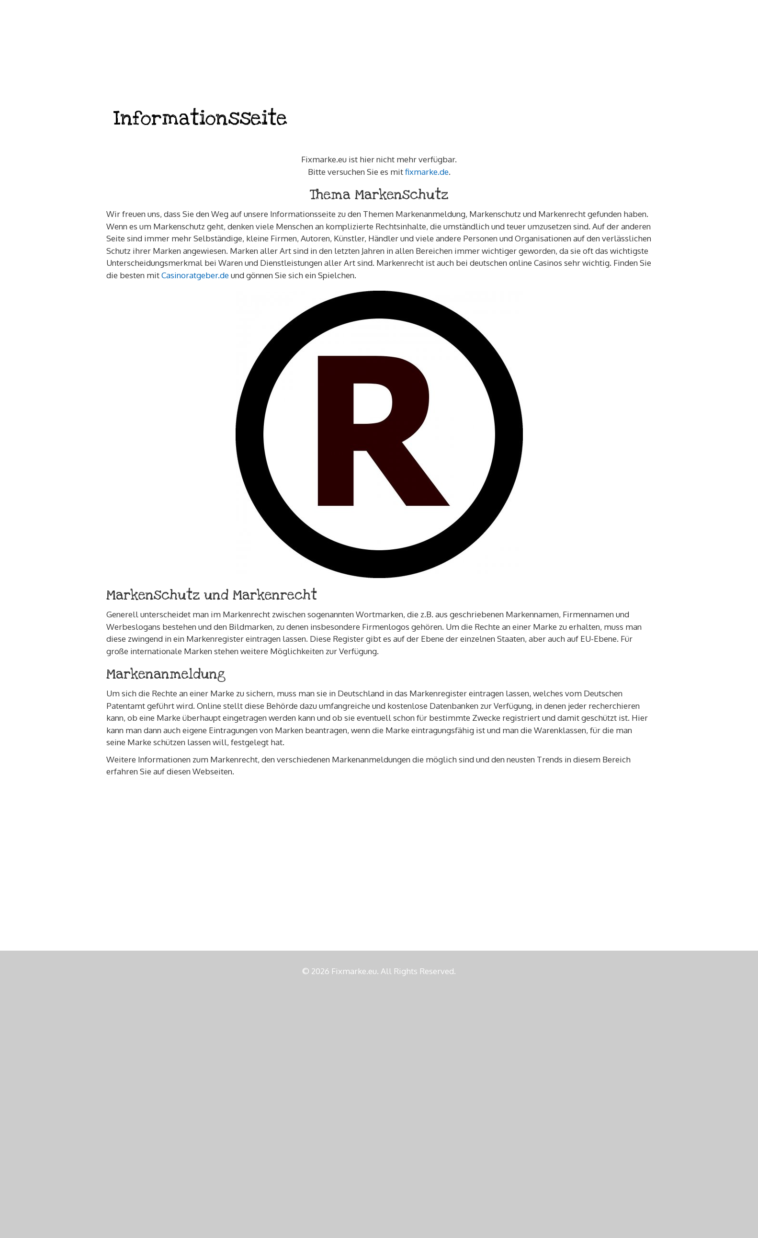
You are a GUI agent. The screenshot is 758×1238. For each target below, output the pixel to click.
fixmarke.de (427, 172)
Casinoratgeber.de (195, 275)
